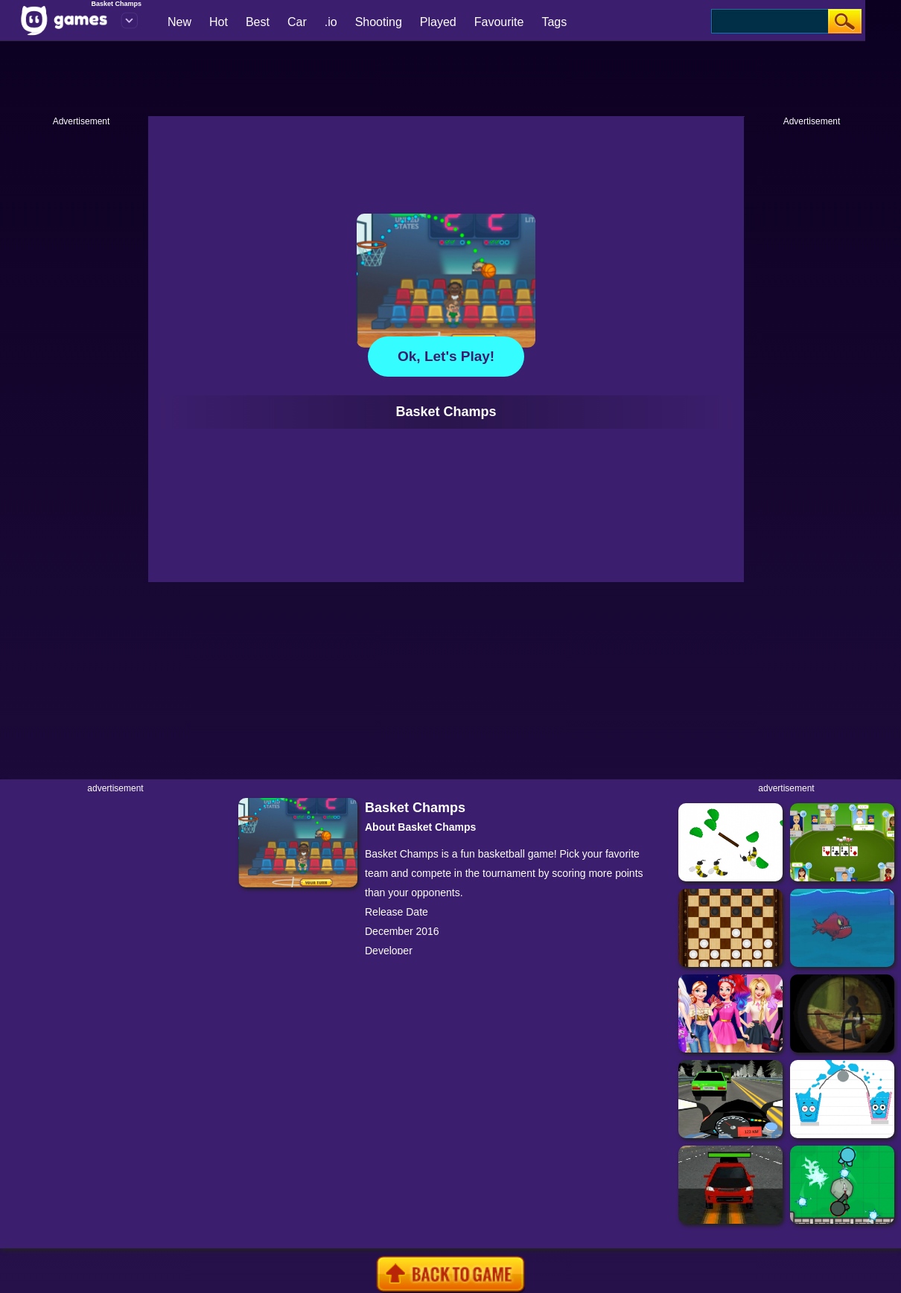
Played (438, 22)
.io (331, 22)
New (179, 22)
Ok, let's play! (446, 356)
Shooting (378, 22)
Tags (554, 22)
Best (258, 22)
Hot (218, 22)
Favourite (499, 22)
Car (297, 22)
